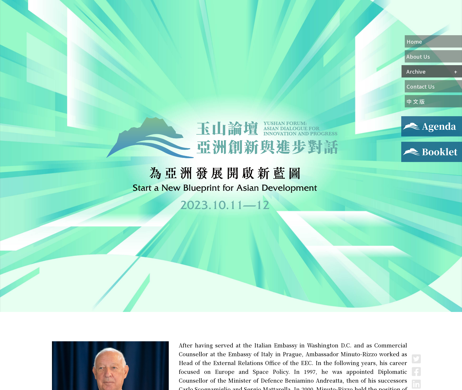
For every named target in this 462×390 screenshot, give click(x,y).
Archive (416, 71)
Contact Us (421, 86)
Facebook (416, 371)
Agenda (409, 119)
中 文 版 (416, 101)
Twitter (416, 359)
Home (414, 41)
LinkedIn (416, 384)
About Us (418, 56)
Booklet (410, 145)
